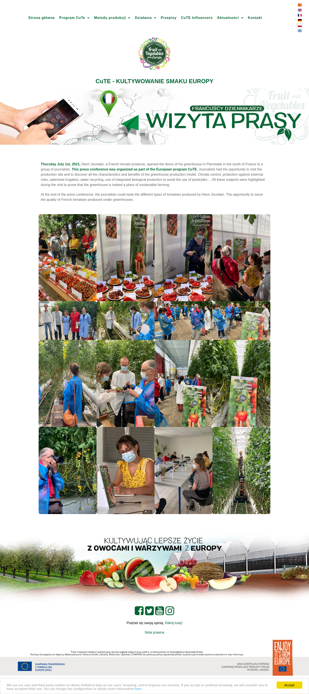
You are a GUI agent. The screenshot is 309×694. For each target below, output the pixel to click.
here (138, 689)
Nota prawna (154, 632)
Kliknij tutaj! (173, 623)
